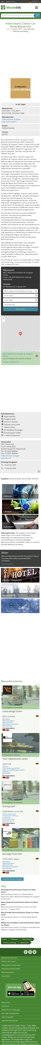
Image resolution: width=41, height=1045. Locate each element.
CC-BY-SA (38, 351)
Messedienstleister (8, 972)
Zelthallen (6, 772)
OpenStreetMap (28, 351)
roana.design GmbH (12, 711)
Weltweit (14, 939)
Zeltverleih (6, 773)
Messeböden (7, 868)
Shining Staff (8, 806)
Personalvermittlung (10, 816)
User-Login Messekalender (10, 1013)
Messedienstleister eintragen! (12, 879)
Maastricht (24, 943)
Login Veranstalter (8, 1017)
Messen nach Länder (9, 961)
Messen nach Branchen (9, 958)
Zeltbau (5, 766)
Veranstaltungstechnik (11, 768)
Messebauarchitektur (10, 724)
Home (4, 939)
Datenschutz (6, 1002)
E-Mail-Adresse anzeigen (11, 119)
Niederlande (27, 939)
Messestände (7, 722)
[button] (20, 334)
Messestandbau (8, 721)
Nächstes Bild (38, 743)
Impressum (5, 1006)
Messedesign (7, 726)
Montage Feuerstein (12, 853)
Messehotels (6, 976)
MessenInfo (11, 7)
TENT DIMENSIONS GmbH (15, 758)
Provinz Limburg (10, 943)
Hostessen (6, 817)
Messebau (6, 719)
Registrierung (10, 1)
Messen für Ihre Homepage (11, 1010)
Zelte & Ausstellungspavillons (13, 770)
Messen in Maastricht (11, 362)
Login (3, 1)
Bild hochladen (8, 564)
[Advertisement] (20, 56)
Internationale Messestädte (11, 969)
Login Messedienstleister (10, 1021)
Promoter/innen (8, 819)
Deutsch (35, 1)
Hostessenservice (9, 814)
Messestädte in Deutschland (11, 965)
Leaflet (18, 351)
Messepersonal (8, 821)
